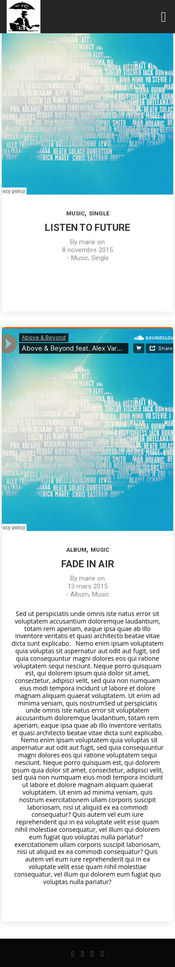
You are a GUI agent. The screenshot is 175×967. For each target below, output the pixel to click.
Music (75, 213)
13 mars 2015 (87, 586)
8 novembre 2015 (87, 250)
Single (99, 213)
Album (76, 549)
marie (87, 242)
